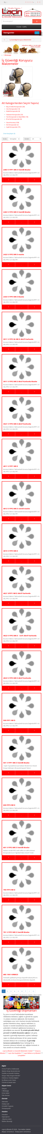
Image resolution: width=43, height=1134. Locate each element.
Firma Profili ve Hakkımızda (10, 1069)
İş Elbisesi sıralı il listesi (9, 1080)
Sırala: (5, 139)
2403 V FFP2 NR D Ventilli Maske (16, 212)
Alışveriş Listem (6, 1119)
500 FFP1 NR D (9, 720)
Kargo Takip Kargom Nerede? (11, 1076)
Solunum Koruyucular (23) (14, 115)
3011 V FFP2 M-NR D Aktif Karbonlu (18, 339)
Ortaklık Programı (7, 1106)
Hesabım (5, 1115)
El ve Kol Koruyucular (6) (14, 119)
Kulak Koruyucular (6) (13, 111)
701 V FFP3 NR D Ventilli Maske (16, 932)
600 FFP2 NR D (9, 805)
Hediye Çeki (5, 1104)
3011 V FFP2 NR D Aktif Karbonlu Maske (20, 381)
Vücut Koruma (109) (12, 123)
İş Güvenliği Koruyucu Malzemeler (20, 40)
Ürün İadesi (5, 1093)
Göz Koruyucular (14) (13, 109)
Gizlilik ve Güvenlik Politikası (10, 1073)
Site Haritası (6, 1095)
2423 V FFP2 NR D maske (13, 254)
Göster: (27, 139)
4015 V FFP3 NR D (10, 551)
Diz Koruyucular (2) (12, 125)
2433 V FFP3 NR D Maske (13, 297)
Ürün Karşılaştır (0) (9, 134)
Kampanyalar (6, 1108)
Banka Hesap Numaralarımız (11, 1071)
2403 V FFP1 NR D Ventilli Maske (16, 170)
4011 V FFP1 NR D (10, 466)
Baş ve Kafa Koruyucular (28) (15, 107)
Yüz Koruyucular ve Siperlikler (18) (17, 117)
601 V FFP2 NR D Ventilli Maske (16, 847)
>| (33, 991)
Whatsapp (7, 55)
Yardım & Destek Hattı (9, 1082)
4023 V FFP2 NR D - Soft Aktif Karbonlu (19, 635)
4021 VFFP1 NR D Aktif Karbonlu (17, 593)
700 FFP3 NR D (9, 890)
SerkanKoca (27, 1132)
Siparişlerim (6, 1117)
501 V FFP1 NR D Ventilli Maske (16, 763)
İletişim (4, 1089)
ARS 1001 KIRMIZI (10, 974)
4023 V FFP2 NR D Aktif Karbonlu (17, 678)
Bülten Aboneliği (7, 1121)
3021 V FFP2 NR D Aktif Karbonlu (17, 424)
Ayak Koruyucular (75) (13, 127)
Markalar (5, 1102)
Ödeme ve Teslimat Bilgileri (10, 1078)
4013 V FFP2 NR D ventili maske (16, 508)
